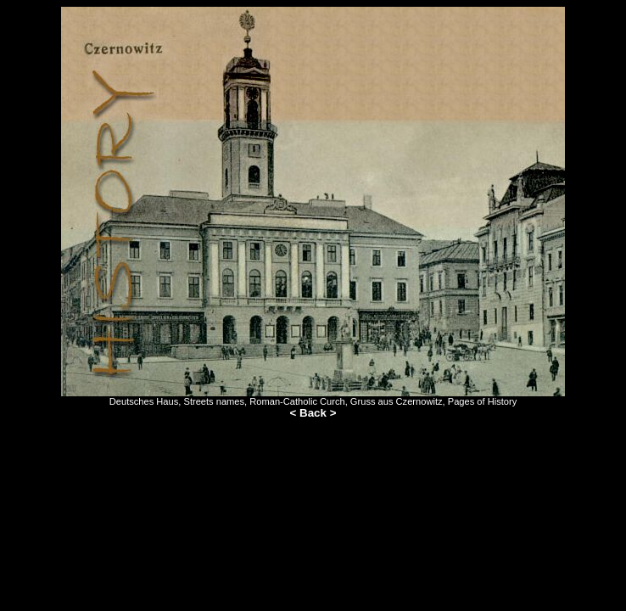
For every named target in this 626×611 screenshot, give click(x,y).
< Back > (313, 412)
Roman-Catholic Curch (296, 401)
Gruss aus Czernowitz (396, 401)
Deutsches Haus (144, 401)
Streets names (213, 401)
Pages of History (482, 401)
